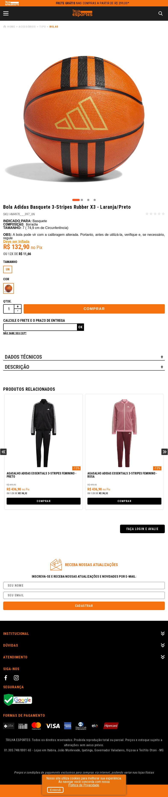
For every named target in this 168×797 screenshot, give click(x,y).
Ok (80, 327)
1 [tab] (76, 200)
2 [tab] (82, 200)
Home (11, 26)
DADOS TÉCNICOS (23, 357)
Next (164, 452)
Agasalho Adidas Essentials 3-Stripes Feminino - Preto (41, 475)
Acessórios (27, 26)
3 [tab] (88, 200)
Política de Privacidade (83, 785)
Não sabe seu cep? (14, 333)
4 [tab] (95, 200)
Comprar (94, 309)
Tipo (42, 26)
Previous (3, 452)
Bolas (53, 26)
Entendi (55, 790)
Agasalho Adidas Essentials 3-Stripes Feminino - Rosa (122, 475)
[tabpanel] (84, 117)
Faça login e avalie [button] (142, 529)
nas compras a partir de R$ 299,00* (92, 3)
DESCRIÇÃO (17, 367)
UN (8, 269)
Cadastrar (84, 606)
